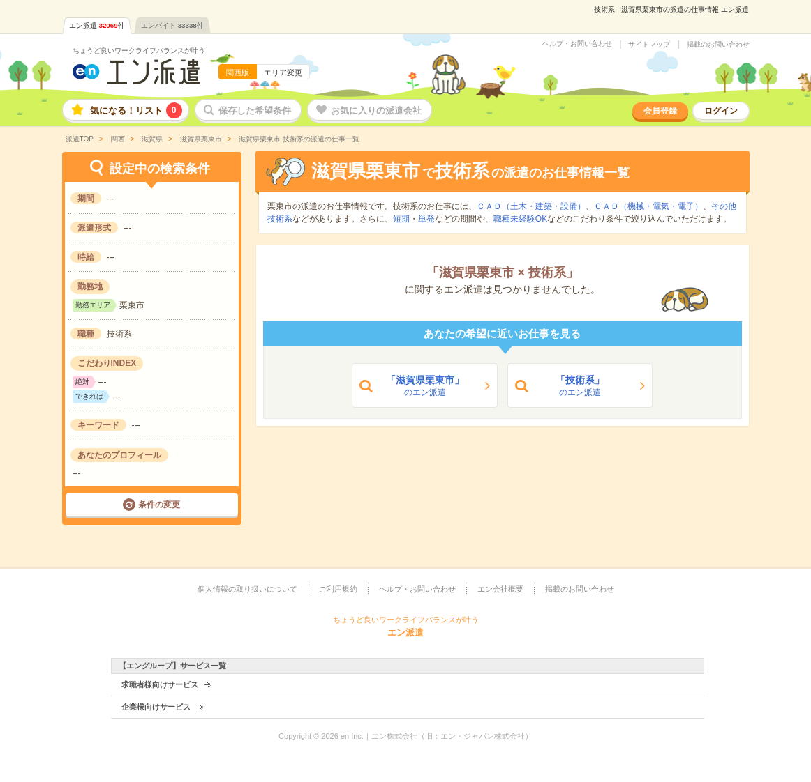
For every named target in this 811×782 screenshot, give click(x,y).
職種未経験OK (520, 219)
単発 (426, 219)
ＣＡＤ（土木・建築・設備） (531, 206)
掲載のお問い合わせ (718, 44)
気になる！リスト (136, 110)
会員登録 (660, 111)
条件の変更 (159, 504)
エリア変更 (283, 72)
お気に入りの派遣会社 (376, 110)
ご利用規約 (338, 589)
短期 (401, 219)
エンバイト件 (172, 25)
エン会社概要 (500, 589)
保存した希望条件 (254, 110)
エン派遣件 (97, 25)
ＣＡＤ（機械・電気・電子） (648, 206)
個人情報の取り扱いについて (247, 589)
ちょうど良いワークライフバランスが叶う (139, 50)
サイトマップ (649, 44)
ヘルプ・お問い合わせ (577, 43)
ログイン (721, 111)
